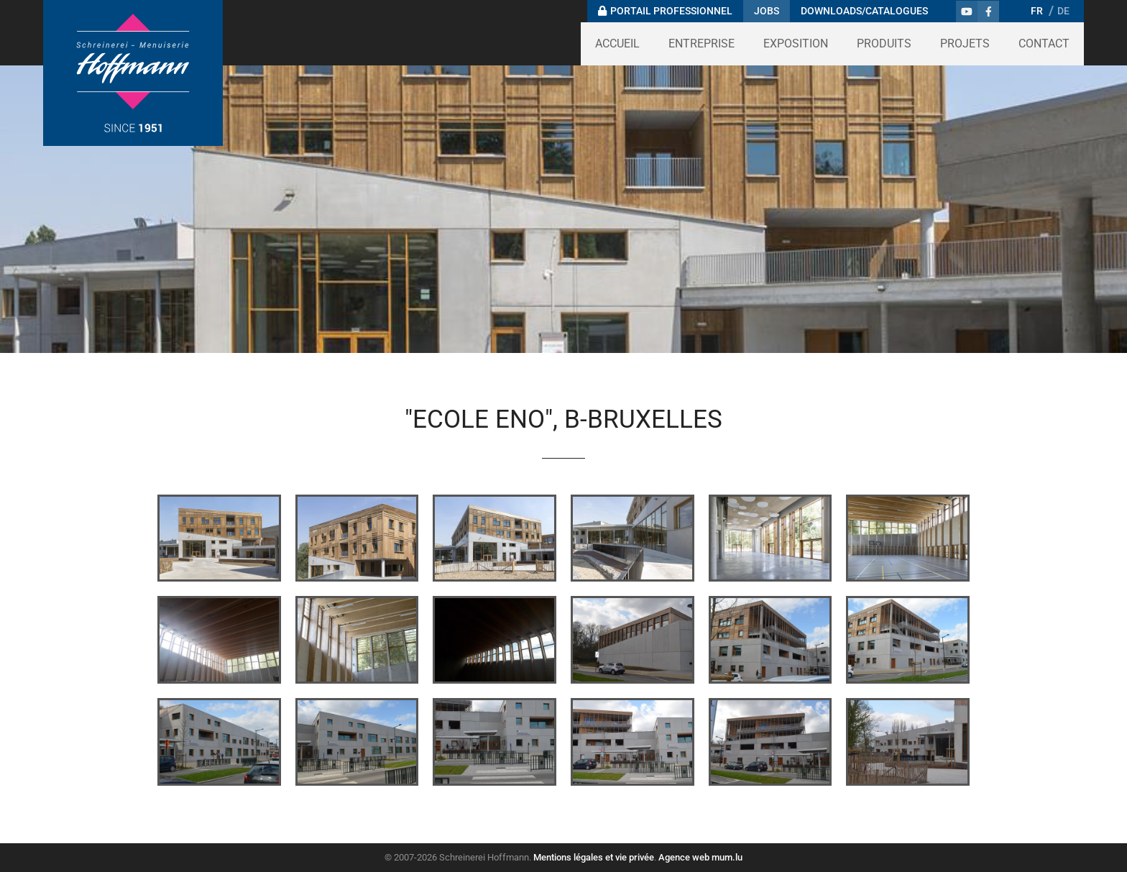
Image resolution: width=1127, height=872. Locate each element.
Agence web (683, 857)
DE (1063, 11)
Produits (884, 43)
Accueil (617, 43)
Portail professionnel (671, 11)
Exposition (795, 43)
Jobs (766, 11)
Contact (1044, 43)
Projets (965, 43)
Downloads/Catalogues (864, 11)
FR (1037, 11)
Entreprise (701, 43)
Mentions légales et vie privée (593, 857)
